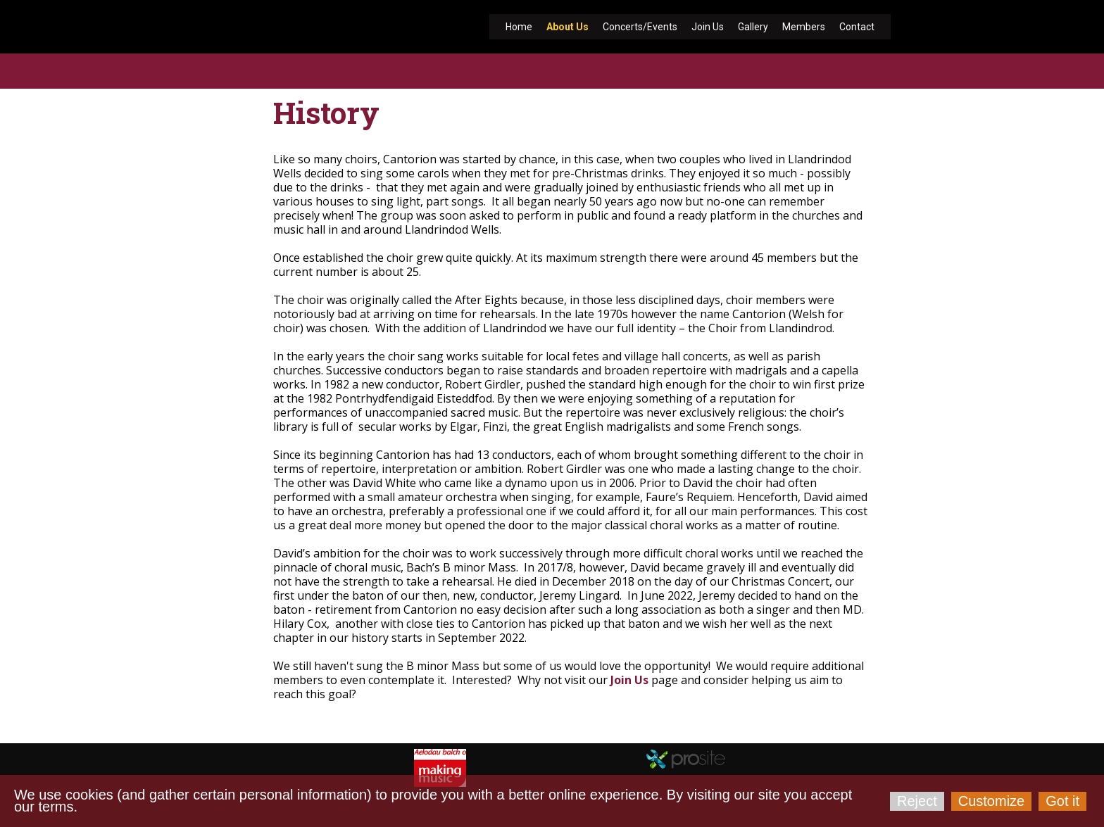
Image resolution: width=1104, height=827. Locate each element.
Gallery (753, 26)
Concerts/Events (640, 26)
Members (803, 26)
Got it (1062, 801)
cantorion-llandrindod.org (293, 711)
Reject (917, 801)
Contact (856, 26)
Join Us (707, 26)
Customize (991, 801)
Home (519, 26)
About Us (567, 26)
